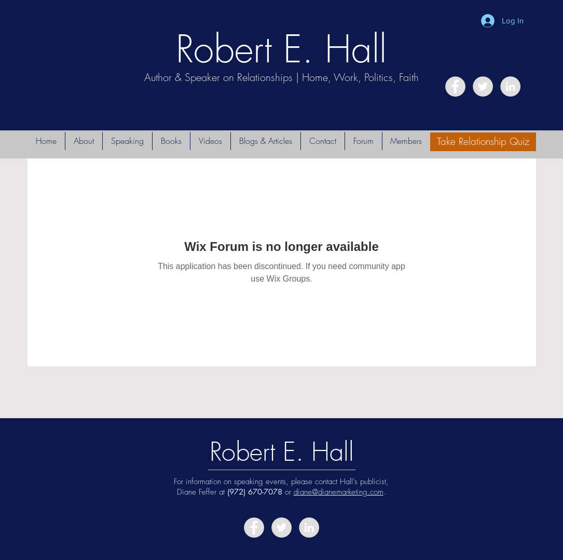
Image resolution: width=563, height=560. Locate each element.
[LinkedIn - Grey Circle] (510, 86)
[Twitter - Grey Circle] (483, 86)
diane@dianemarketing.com (338, 492)
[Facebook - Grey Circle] (455, 86)
